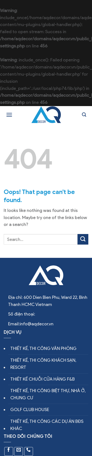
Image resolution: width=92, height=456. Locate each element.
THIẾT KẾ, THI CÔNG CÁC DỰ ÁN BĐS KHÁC (46, 425)
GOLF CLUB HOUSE (29, 409)
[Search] (84, 115)
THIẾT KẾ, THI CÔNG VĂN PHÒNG (43, 348)
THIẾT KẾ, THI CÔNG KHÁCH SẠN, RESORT (43, 364)
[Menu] (9, 115)
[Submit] (83, 239)
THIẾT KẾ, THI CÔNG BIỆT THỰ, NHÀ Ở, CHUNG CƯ (48, 394)
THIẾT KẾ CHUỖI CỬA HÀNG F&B (42, 379)
